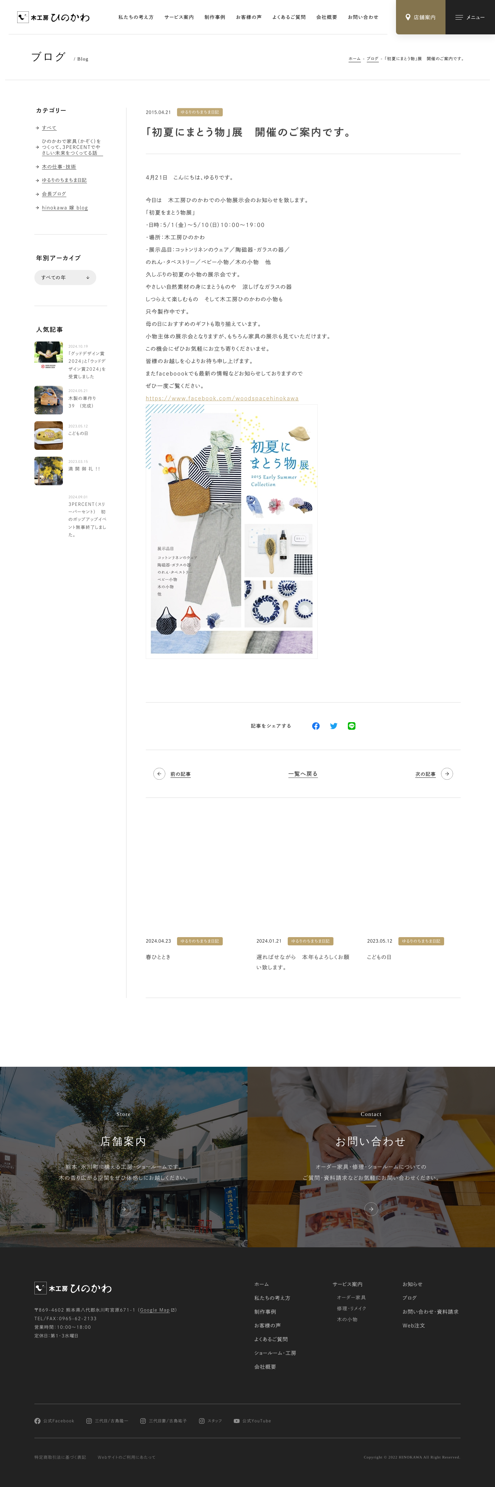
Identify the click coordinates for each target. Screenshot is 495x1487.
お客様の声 (249, 17)
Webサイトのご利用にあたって (127, 1457)
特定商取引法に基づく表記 (60, 1457)
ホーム (355, 59)
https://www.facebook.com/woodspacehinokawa (222, 398)
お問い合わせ (363, 17)
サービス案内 (179, 17)
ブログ (373, 59)
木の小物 (347, 1319)
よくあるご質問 (289, 17)
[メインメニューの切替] (470, 17)
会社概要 (327, 17)
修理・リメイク (351, 1308)
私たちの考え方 (136, 17)
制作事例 (215, 17)
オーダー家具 (351, 1297)
